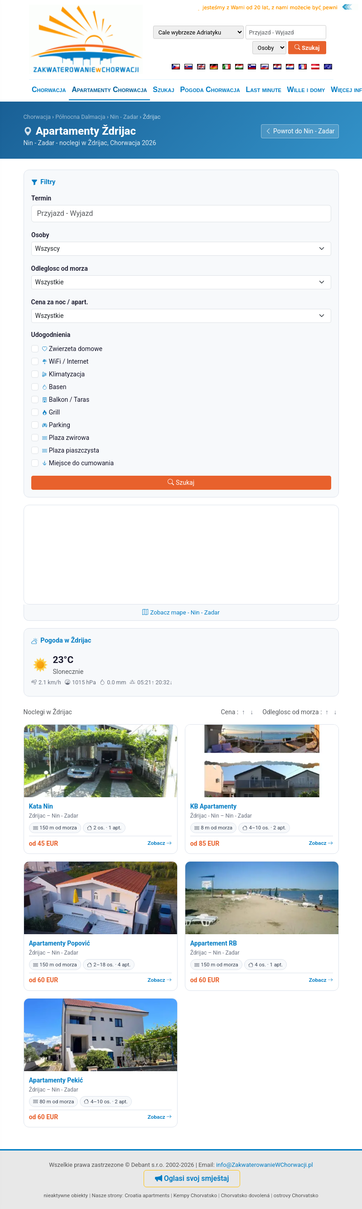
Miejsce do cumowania (78, 463)
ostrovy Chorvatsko (296, 1195)
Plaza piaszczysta (70, 450)
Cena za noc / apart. (59, 302)
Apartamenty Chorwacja (109, 89)
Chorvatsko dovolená (245, 1195)
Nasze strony (107, 1195)
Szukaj (307, 47)
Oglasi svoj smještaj (192, 1178)
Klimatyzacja (63, 374)
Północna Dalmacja (80, 116)
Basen (54, 386)
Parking (56, 425)
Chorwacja (49, 89)
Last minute (263, 89)
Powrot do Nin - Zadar (299, 131)
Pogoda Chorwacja (210, 89)
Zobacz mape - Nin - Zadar (180, 612)
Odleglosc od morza (59, 268)
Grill (51, 412)
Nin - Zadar (124, 116)
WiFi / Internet (65, 361)
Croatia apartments (147, 1195)
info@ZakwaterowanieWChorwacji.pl (264, 1164)
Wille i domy (306, 89)
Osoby (40, 235)
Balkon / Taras (66, 399)
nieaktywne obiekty (66, 1195)
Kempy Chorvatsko (195, 1195)
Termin (41, 198)
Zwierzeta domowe (72, 348)
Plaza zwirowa (66, 437)
